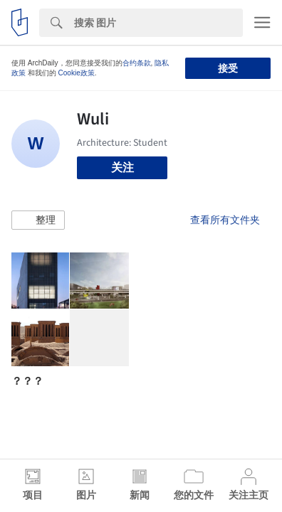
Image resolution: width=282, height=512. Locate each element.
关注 (122, 167)
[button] (38, 220)
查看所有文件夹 (225, 219)
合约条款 (136, 63)
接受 (228, 68)
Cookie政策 (76, 73)
